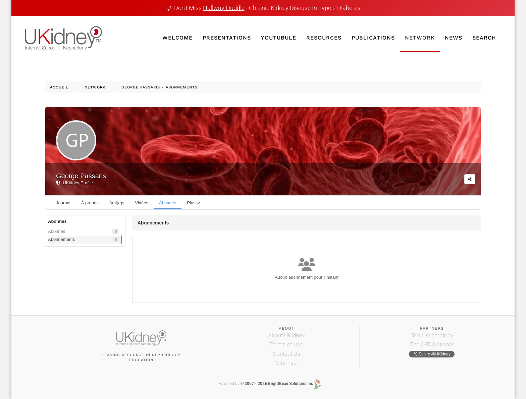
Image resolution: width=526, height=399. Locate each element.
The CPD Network (432, 344)
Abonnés (83, 232)
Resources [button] (323, 38)
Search (484, 38)
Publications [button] (373, 38)
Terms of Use (286, 344)
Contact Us (286, 353)
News (453, 38)
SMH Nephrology (432, 335)
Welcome (177, 38)
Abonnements (83, 240)
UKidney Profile (74, 182)
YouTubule (278, 38)
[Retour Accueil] (63, 38)
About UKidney (286, 335)
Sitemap (286, 362)
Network (420, 38)
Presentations (227, 38)
